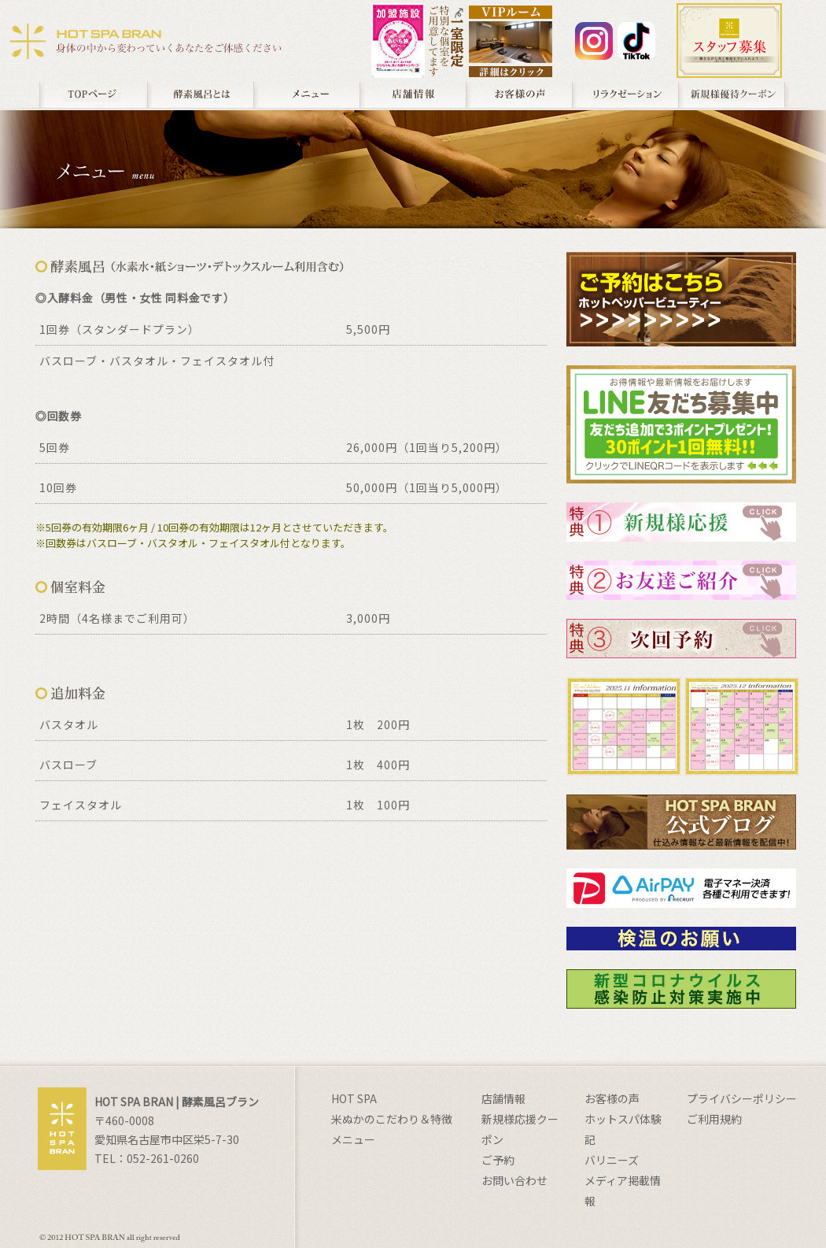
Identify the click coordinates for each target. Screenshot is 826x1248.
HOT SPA (354, 1098)
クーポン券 (732, 94)
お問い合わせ (514, 1180)
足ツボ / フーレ (625, 94)
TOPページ (92, 94)
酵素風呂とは (199, 94)
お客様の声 (519, 94)
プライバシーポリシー (742, 1098)
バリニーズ (611, 1160)
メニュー (306, 94)
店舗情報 (413, 94)
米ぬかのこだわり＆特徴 (391, 1119)
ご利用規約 (714, 1119)
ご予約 (497, 1160)
